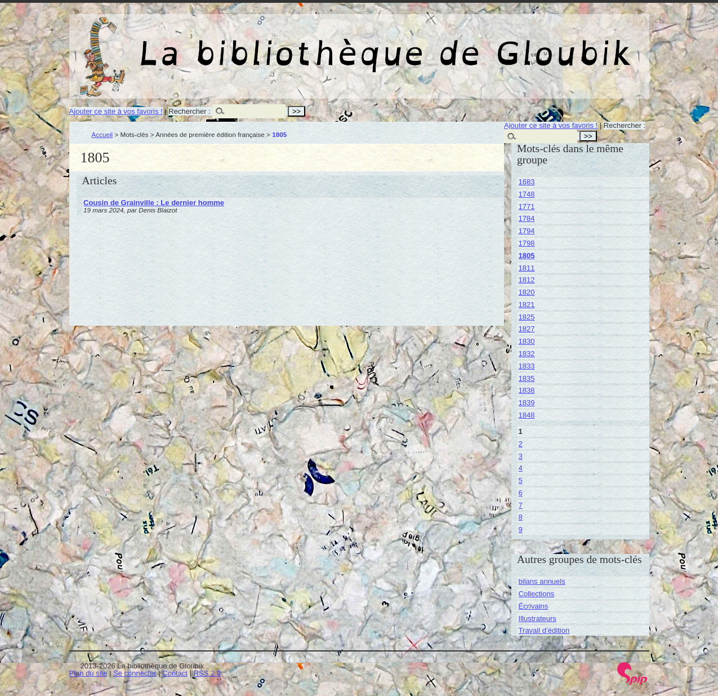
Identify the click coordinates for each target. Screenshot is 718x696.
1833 (527, 366)
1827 (527, 329)
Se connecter (135, 673)
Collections (537, 593)
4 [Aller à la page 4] (521, 468)
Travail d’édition (544, 630)
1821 (527, 304)
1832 (527, 353)
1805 (527, 255)
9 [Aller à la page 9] (521, 529)
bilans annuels (542, 581)
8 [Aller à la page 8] (521, 517)
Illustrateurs (537, 618)
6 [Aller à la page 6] (521, 493)
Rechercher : (189, 111)
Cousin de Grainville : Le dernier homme (153, 202)
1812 (527, 280)
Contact (175, 673)
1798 (527, 243)
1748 (527, 194)
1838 (527, 390)
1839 (527, 402)
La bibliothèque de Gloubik (479, 44)
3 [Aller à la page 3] (521, 456)
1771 (527, 206)
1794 (527, 231)
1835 (527, 378)
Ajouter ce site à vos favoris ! (116, 111)
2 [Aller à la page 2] (521, 444)
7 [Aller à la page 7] (521, 505)
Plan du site (88, 673)
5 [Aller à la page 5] (521, 480)
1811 (527, 268)
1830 (527, 341)
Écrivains (533, 606)
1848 (527, 415)
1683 (527, 182)
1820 (527, 292)
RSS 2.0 (207, 673)
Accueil (102, 134)
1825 (527, 317)
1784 (527, 218)
